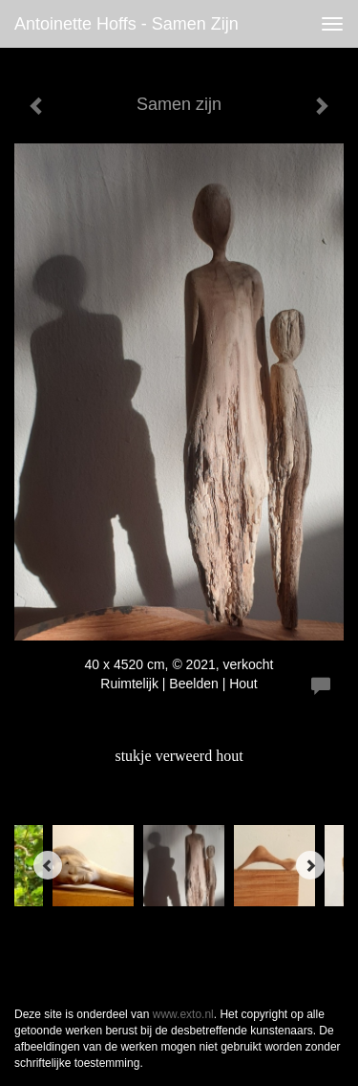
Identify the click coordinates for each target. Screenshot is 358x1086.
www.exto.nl (183, 1014)
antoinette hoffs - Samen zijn (126, 23)
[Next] (310, 865)
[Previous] (47, 865)
